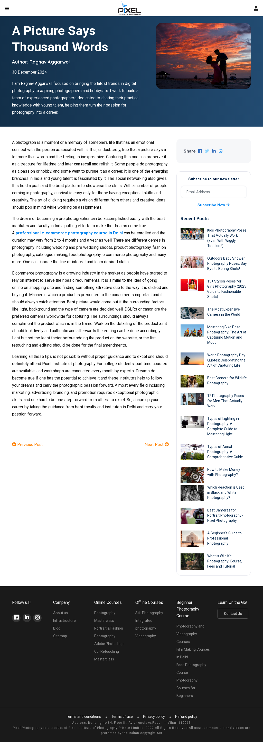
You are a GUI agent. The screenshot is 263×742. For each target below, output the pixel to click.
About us (60, 613)
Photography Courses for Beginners (187, 688)
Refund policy (186, 716)
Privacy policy (154, 716)
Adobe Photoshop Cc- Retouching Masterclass (109, 651)
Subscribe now (214, 205)
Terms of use (122, 716)
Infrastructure (64, 621)
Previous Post (27, 444)
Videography (145, 636)
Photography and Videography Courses (190, 634)
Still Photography (149, 613)
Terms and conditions (83, 716)
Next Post (157, 444)
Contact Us (233, 614)
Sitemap (60, 636)
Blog (56, 628)
